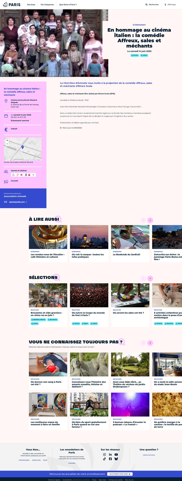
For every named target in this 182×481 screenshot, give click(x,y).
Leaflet (22, 159)
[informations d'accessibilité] (23, 175)
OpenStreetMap (33, 159)
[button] (22, 147)
